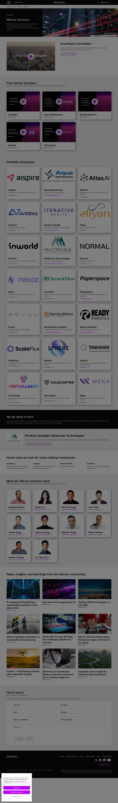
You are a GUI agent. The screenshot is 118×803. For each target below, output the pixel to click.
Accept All (16, 787)
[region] (16, 787)
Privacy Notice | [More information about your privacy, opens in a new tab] (16, 782)
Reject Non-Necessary (17, 792)
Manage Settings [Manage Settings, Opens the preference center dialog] (16, 796)
